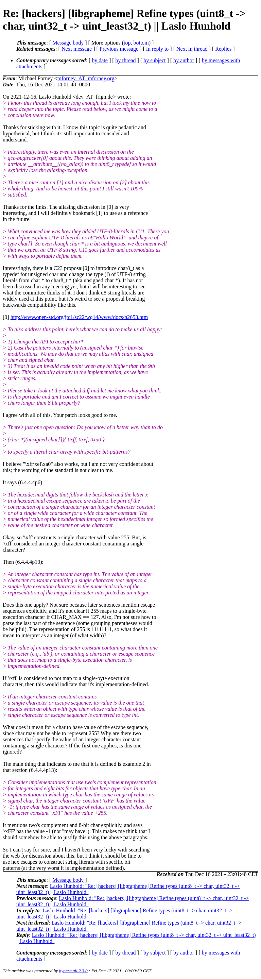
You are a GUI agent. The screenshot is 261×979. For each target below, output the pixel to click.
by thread (126, 60)
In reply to (157, 49)
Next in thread (192, 49)
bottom (141, 43)
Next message (77, 49)
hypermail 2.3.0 (73, 970)
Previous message (119, 49)
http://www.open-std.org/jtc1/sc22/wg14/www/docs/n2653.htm (79, 317)
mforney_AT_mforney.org (86, 78)
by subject (154, 60)
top (127, 43)
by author (183, 60)
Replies (223, 49)
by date (100, 60)
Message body (68, 43)
